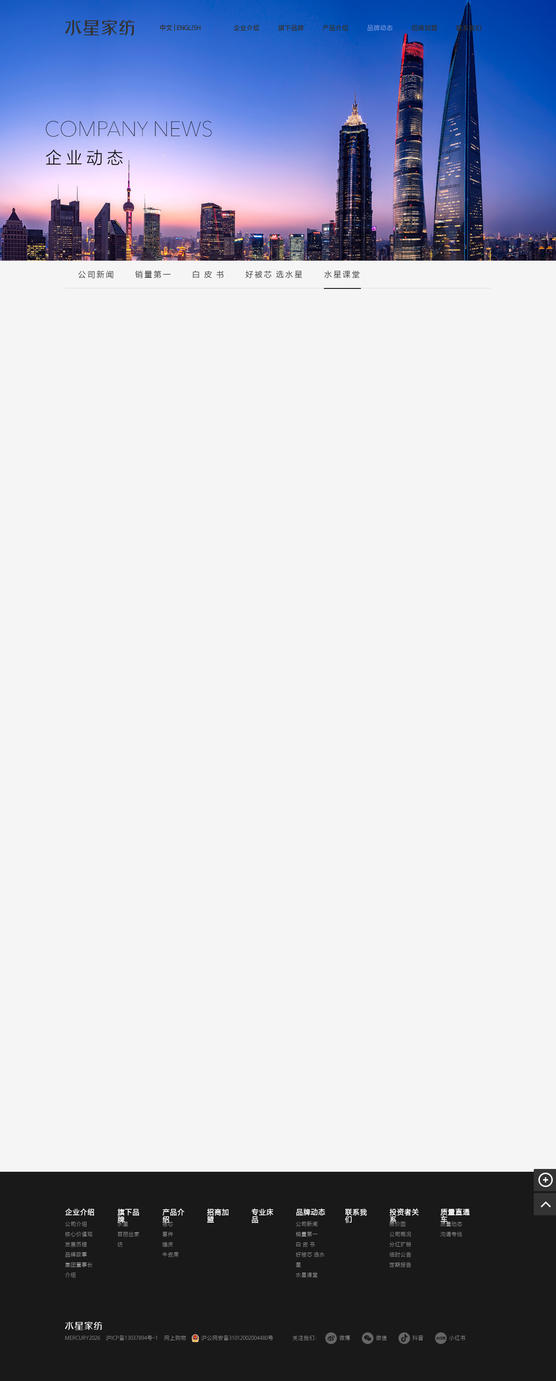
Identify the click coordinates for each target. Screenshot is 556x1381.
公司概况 (400, 1234)
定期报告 (400, 1265)
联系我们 (469, 28)
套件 (167, 1234)
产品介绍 (335, 28)
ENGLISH (188, 28)
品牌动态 (380, 28)
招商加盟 (424, 28)
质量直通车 (455, 1216)
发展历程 (76, 1244)
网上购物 (175, 1338)
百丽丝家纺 (128, 1239)
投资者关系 (404, 1216)
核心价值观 (79, 1234)
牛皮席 (170, 1254)
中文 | (167, 28)
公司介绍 (76, 1224)
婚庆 (167, 1244)
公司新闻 (96, 279)
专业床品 (262, 1216)
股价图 (397, 1224)
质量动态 (451, 1224)
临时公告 (400, 1254)
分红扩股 (400, 1244)
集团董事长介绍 (79, 1270)
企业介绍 (246, 28)
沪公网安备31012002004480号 (237, 1338)
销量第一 (153, 279)
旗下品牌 (291, 28)
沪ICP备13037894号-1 (132, 1338)
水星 (122, 1224)
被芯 (167, 1224)
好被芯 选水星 (274, 279)
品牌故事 (76, 1254)
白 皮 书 (208, 279)
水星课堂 (342, 279)
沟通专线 (451, 1234)
